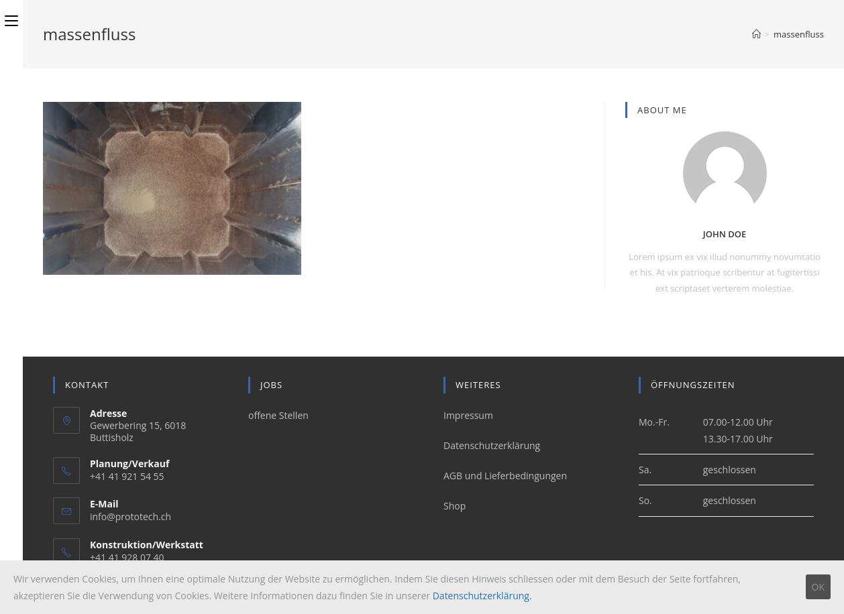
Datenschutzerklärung (491, 445)
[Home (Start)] (756, 34)
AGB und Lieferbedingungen (505, 475)
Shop (454, 505)
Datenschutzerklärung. (482, 595)
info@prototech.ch (130, 516)
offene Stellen (278, 415)
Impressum (468, 415)
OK (818, 586)
